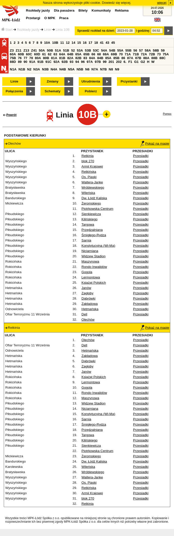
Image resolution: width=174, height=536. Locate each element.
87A (130, 58)
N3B (45, 69)
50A (42, 50)
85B (116, 58)
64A (62, 54)
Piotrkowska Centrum (97, 209)
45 (113, 43)
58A (148, 50)
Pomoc (167, 113)
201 (111, 62)
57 (141, 50)
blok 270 (87, 161)
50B (50, 50)
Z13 (26, 50)
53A (80, 50)
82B (78, 58)
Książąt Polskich (93, 282)
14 (73, 43)
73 (159, 54)
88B (154, 58)
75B (13, 58)
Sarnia (86, 240)
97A (90, 62)
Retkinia (87, 156)
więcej (161, 3)
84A (92, 58)
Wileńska (88, 193)
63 (55, 54)
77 (25, 58)
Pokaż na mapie (154, 143)
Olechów (88, 319)
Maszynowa (90, 261)
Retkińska (88, 172)
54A (104, 50)
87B (138, 58)
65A (78, 54)
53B (88, 50)
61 (44, 54)
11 (62, 43)
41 (102, 43)
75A (166, 54)
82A (70, 58)
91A (32, 62)
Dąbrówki (88, 298)
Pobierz (91, 91)
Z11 (18, 50)
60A (13, 54)
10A (47, 43)
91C (49, 62)
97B (98, 62)
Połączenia (14, 91)
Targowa (87, 224)
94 (77, 62)
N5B (79, 69)
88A (146, 58)
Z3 (12, 50)
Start (6, 29)
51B (66, 50)
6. (124, 62)
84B (100, 58)
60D (37, 54)
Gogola (86, 272)
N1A (13, 69)
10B (55, 43)
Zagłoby (87, 293)
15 (79, 43)
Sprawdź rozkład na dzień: (96, 30)
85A (108, 58)
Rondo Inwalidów (94, 267)
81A (54, 58)
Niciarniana (89, 251)
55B (128, 50)
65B (86, 54)
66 (93, 54)
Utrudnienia (90, 81)
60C (29, 54)
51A (58, 50)
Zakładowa (89, 304)
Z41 (34, 50)
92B (65, 62)
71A (128, 54)
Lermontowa (90, 277)
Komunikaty (101, 10)
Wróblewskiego (92, 187)
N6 (87, 69)
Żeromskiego (91, 203)
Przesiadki (140, 156)
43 (107, 43)
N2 (29, 69)
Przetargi (33, 18)
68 (99, 54)
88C (162, 58)
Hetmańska (89, 309)
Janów (86, 288)
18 (96, 43)
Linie (47, 29)
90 (25, 62)
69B (114, 54)
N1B (21, 69)
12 (68, 43)
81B (62, 58)
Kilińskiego (89, 219)
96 (83, 62)
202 (118, 62)
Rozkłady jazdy (28, 29)
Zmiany (53, 81)
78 (31, 58)
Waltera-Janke (92, 182)
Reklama (122, 10)
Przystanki (129, 81)
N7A (95, 69)
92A (57, 62)
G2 (143, 62)
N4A (54, 69)
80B (46, 58)
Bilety (83, 10)
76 (20, 58)
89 (20, 62)
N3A (36, 69)
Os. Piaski (89, 177)
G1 (136, 62)
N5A (71, 69)
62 (50, 54)
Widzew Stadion (93, 256)
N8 (111, 69)
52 (73, 50)
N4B (62, 69)
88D (13, 62)
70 (121, 54)
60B (21, 54)
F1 (130, 62)
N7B (103, 69)
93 (71, 62)
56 (135, 50)
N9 (117, 69)
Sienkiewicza (91, 214)
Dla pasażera (64, 10)
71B (136, 54)
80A (38, 58)
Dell (84, 314)
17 (90, 43)
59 (163, 50)
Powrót (11, 115)
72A (144, 54)
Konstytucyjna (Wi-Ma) (98, 246)
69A (106, 54)
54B (112, 50)
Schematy (53, 91)
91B (40, 62)
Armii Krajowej (92, 166)
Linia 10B (63, 29)
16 (85, 43)
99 (105, 62)
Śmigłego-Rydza (93, 235)
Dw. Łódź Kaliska (94, 198)
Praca (63, 18)
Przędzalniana (92, 230)
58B (156, 50)
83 (85, 58)
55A (120, 50)
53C (96, 50)
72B (152, 54)
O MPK (49, 18)
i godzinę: (143, 30)
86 (123, 58)
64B (70, 54)
